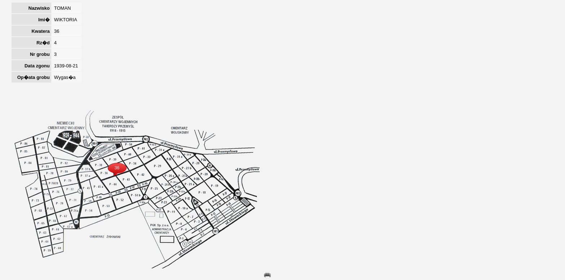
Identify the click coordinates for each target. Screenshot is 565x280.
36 (117, 167)
